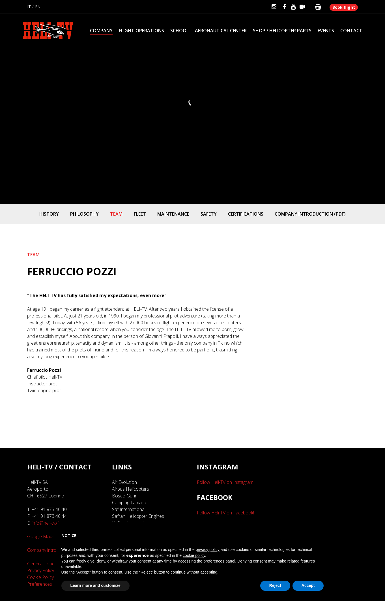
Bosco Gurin (124, 496)
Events (326, 30)
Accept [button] (308, 585)
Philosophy (84, 214)
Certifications (245, 214)
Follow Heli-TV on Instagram (225, 482)
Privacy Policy (40, 570)
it (29, 6)
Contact (351, 30)
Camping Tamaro (129, 502)
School (179, 30)
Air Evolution (124, 482)
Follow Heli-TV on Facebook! (225, 513)
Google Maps (41, 536)
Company (101, 30)
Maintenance (173, 214)
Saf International (128, 509)
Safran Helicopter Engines (138, 516)
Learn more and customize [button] (95, 585)
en (37, 6)
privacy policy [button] (208, 549)
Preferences (39, 584)
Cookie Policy (40, 577)
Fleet (140, 214)
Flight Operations (141, 30)
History (49, 214)
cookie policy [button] (194, 555)
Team (116, 214)
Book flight (343, 7)
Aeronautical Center (221, 30)
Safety (209, 214)
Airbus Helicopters (130, 489)
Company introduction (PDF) (310, 214)
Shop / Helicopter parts (282, 30)
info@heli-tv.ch (46, 523)
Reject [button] (275, 585)
